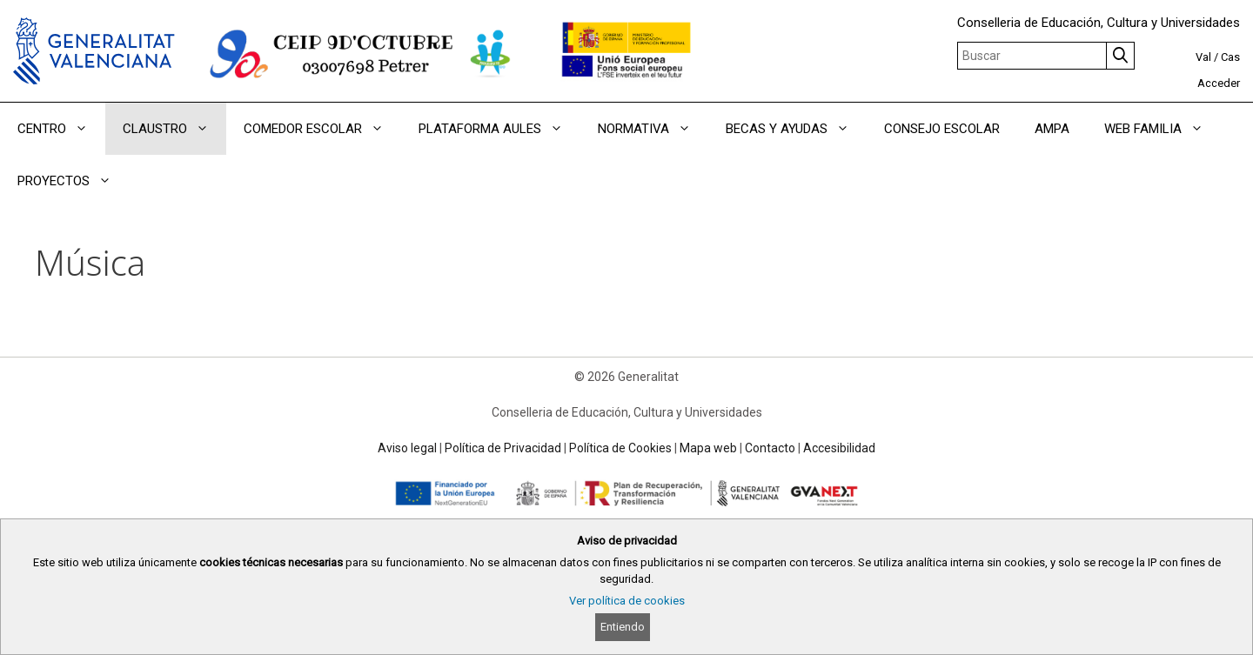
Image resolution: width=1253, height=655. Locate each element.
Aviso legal (407, 448)
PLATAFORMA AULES (499, 129)
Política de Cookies (620, 448)
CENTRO (61, 129)
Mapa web (708, 448)
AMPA (1052, 129)
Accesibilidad (839, 448)
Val (1203, 56)
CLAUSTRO (174, 129)
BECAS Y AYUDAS (796, 129)
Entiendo (622, 626)
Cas (1230, 56)
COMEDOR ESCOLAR (322, 129)
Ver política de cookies (627, 600)
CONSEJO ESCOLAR (942, 129)
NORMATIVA (653, 129)
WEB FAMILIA (1162, 129)
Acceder (1218, 83)
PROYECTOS (73, 181)
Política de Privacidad (503, 448)
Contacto (770, 448)
